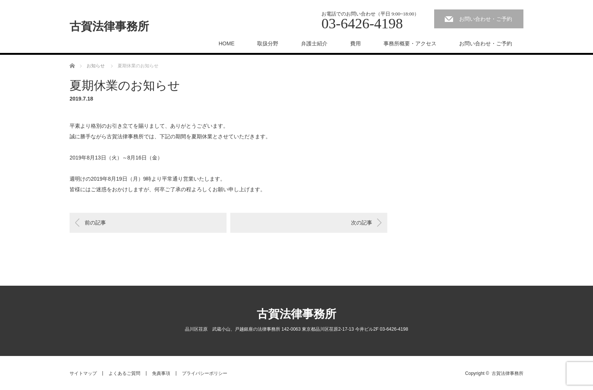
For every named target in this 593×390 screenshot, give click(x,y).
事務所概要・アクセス (409, 43)
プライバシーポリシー (204, 373)
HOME (226, 43)
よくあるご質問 (124, 373)
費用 (355, 43)
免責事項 (161, 373)
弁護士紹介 (314, 43)
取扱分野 (267, 43)
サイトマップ (83, 373)
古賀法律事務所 (109, 26)
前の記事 (95, 223)
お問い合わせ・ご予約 (485, 19)
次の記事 (361, 223)
